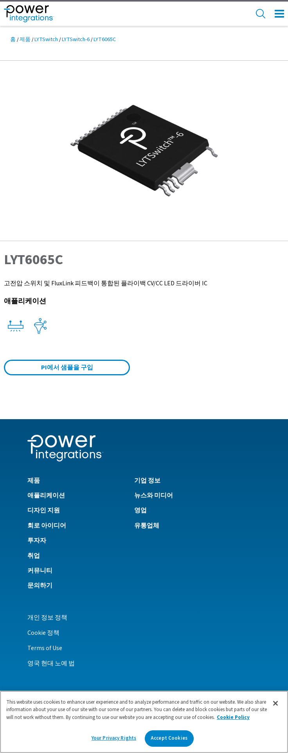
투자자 (36, 540)
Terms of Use (44, 648)
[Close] (275, 703)
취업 (33, 555)
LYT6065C (105, 39)
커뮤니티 (39, 570)
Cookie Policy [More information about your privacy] (233, 717)
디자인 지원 (43, 510)
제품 (25, 39)
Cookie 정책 (43, 633)
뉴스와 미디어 (153, 495)
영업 (140, 510)
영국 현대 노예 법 (51, 663)
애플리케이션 (46, 495)
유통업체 (146, 525)
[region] (144, 722)
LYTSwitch (46, 39)
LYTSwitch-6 (76, 39)
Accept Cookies (169, 738)
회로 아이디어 (46, 525)
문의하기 (39, 585)
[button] (144, 150)
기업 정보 (147, 480)
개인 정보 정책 (47, 617)
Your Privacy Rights (114, 738)
